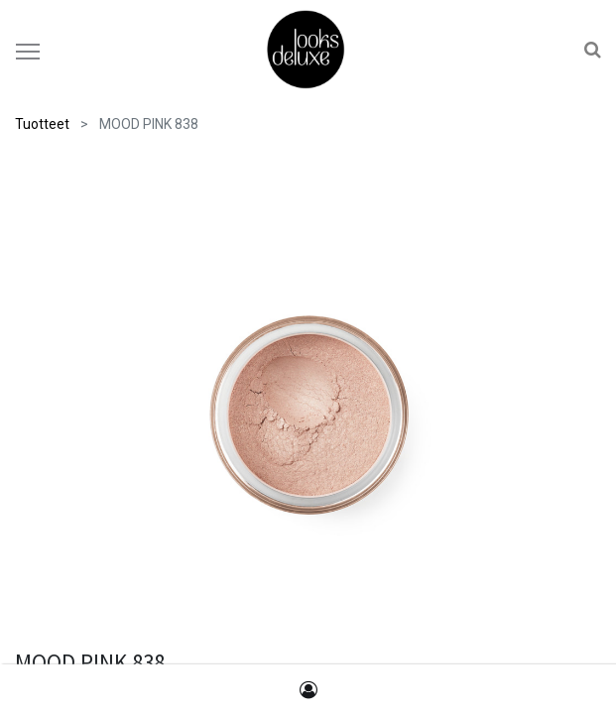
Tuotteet (42, 124)
